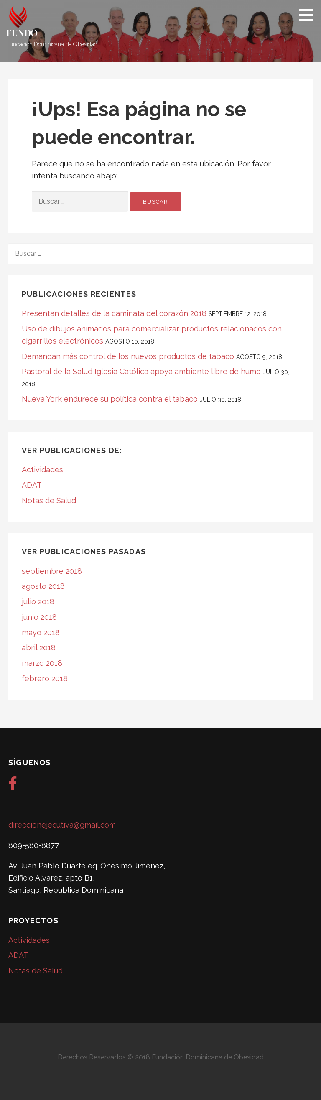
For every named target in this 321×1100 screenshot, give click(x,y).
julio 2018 (38, 601)
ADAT (32, 485)
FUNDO (22, 32)
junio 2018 (39, 617)
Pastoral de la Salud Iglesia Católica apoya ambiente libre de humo (141, 371)
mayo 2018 (41, 632)
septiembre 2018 (52, 571)
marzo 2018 (42, 663)
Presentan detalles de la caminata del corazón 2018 (114, 313)
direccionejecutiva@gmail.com (62, 824)
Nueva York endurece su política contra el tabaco (110, 399)
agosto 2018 (43, 586)
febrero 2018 (45, 678)
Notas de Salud (49, 500)
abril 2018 (39, 647)
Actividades (42, 469)
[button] (309, 15)
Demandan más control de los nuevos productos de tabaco (128, 356)
